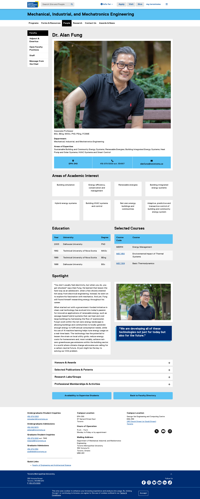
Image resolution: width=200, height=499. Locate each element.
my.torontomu (153, 4)
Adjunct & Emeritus (34, 40)
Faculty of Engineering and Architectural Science (51, 465)
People (66, 23)
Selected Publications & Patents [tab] (73, 370)
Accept (143, 493)
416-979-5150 (32, 449)
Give (140, 4)
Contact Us (90, 23)
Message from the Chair (36, 62)
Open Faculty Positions (36, 48)
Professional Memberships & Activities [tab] (77, 384)
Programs (34, 23)
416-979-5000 (33, 438)
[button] (107, 4)
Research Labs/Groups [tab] (67, 377)
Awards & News (107, 23)
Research (77, 23)
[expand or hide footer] (171, 474)
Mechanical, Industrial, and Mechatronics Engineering (80, 14)
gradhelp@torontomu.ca (36, 452)
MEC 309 (120, 264)
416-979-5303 (33, 416)
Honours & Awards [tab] (65, 362)
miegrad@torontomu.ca (36, 441)
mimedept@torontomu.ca (37, 419)
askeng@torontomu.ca (36, 430)
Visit (131, 4)
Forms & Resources (51, 23)
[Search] (71, 4)
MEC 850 (120, 254)
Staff (32, 56)
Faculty (33, 33)
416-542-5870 (33, 427)
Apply (121, 4)
